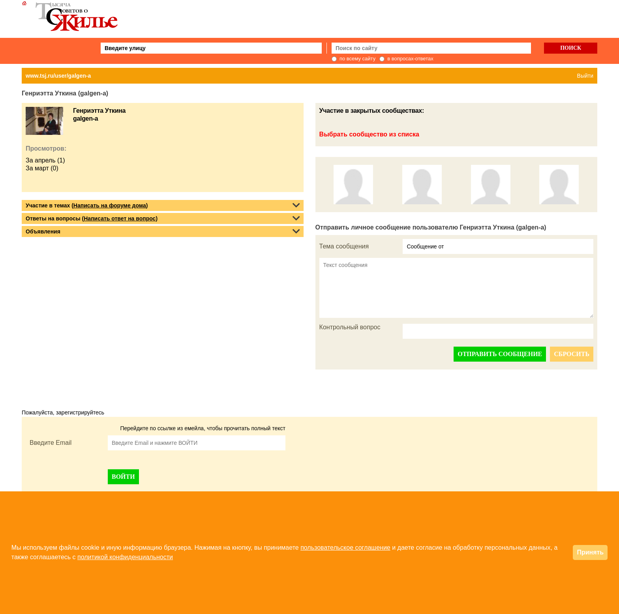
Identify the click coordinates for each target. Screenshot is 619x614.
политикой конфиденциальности (125, 557)
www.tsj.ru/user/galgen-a (58, 76)
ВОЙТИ (123, 476)
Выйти (585, 76)
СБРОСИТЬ (571, 354)
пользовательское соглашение (345, 547)
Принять (590, 552)
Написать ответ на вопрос (120, 218)
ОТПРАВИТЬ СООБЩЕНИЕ (500, 354)
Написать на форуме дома (109, 205)
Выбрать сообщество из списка (369, 134)
